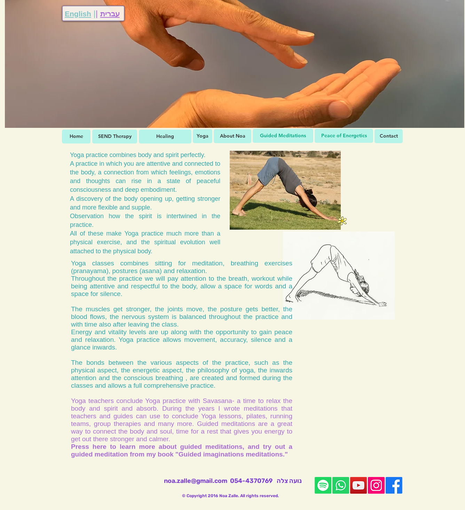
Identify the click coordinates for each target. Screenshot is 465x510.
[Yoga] (202, 136)
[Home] (76, 136)
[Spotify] (323, 485)
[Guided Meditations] (283, 136)
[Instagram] (376, 485)
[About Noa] (232, 136)
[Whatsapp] (340, 485)
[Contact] (389, 136)
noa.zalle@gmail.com (195, 481)
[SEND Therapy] (114, 136)
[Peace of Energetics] (344, 136)
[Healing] (165, 136)
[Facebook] (394, 485)
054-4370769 (251, 481)
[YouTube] (358, 485)
